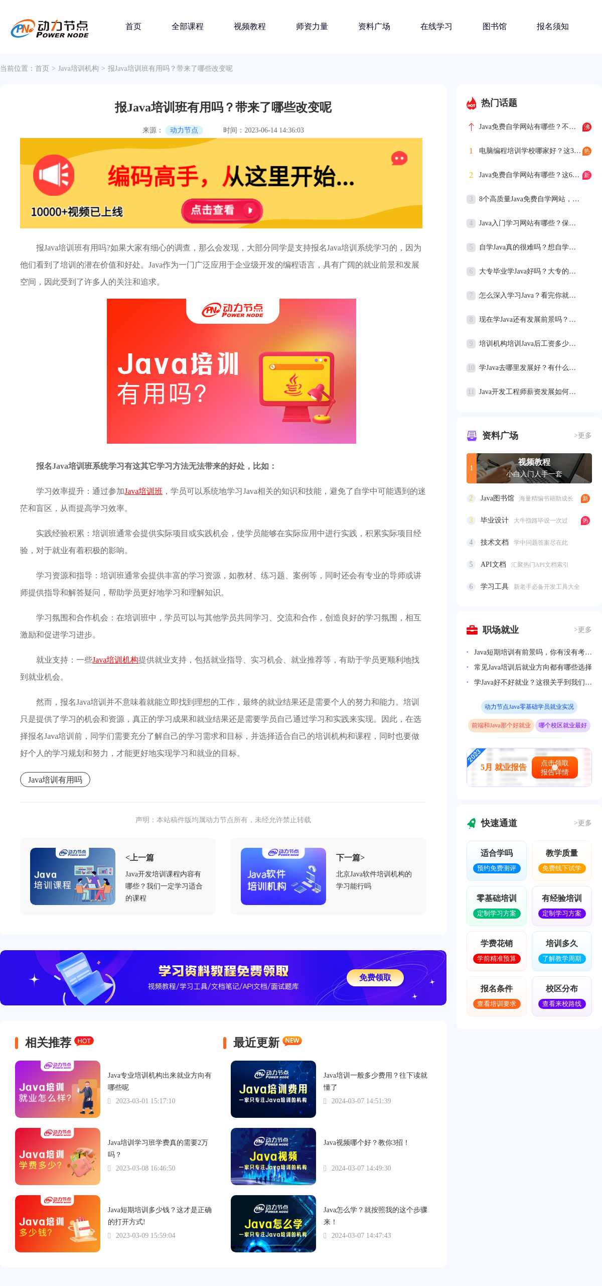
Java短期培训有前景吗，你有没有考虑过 (533, 652)
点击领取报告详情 (555, 767)
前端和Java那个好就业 (501, 725)
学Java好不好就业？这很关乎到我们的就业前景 (533, 682)
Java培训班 (143, 491)
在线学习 (436, 26)
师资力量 (312, 26)
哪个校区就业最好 (563, 725)
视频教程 (250, 26)
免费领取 (375, 977)
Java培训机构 (78, 68)
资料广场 (374, 26)
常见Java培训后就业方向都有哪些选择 (533, 667)
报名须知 (553, 26)
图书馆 (495, 26)
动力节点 (184, 130)
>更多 (583, 435)
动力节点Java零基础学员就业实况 (529, 706)
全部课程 (188, 26)
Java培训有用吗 (55, 780)
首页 (133, 26)
